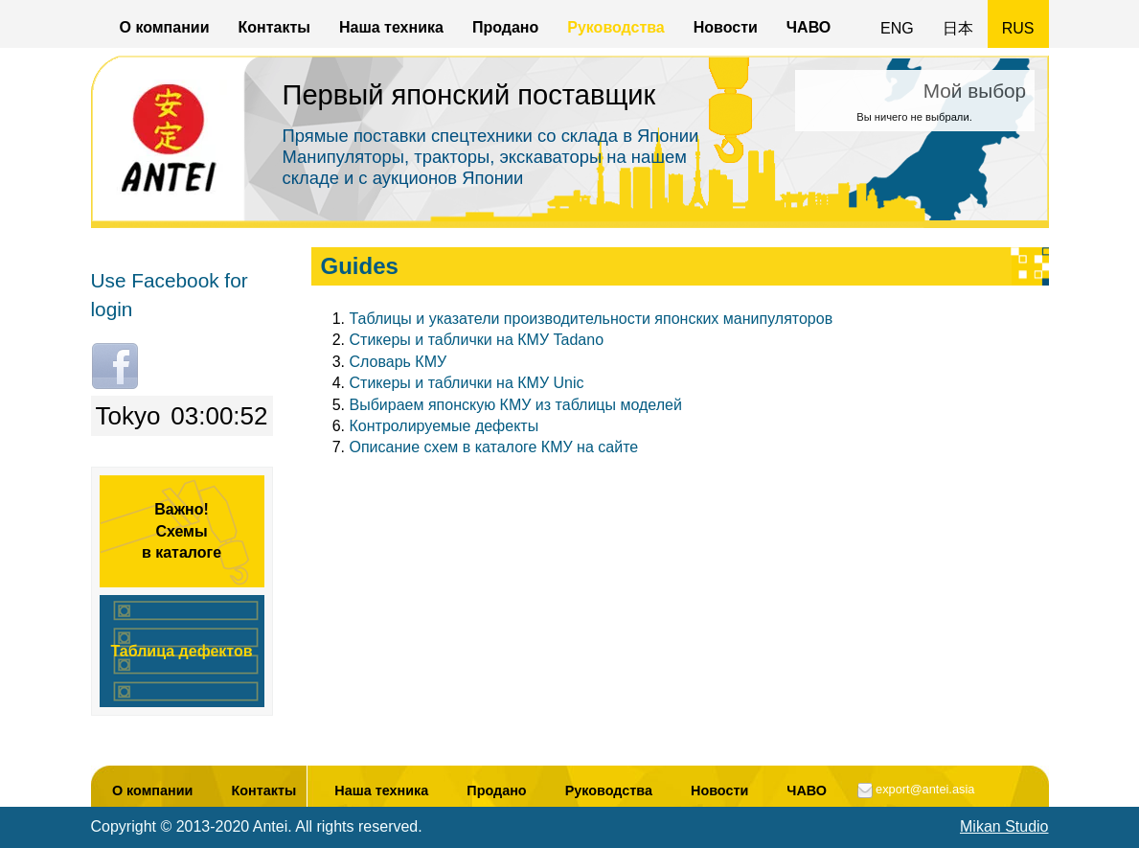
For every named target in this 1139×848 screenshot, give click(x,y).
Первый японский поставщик (469, 95)
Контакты (273, 27)
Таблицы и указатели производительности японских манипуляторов (591, 318)
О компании (165, 27)
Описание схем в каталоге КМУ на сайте (494, 447)
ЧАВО (808, 27)
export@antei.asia (925, 789)
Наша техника (391, 27)
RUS (1018, 28)
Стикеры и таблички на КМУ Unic (467, 383)
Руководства (616, 27)
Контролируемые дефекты (444, 426)
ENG (897, 28)
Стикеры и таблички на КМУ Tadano (477, 340)
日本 (958, 28)
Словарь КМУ (398, 362)
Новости (726, 27)
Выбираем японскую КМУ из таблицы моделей (516, 405)
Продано (505, 27)
